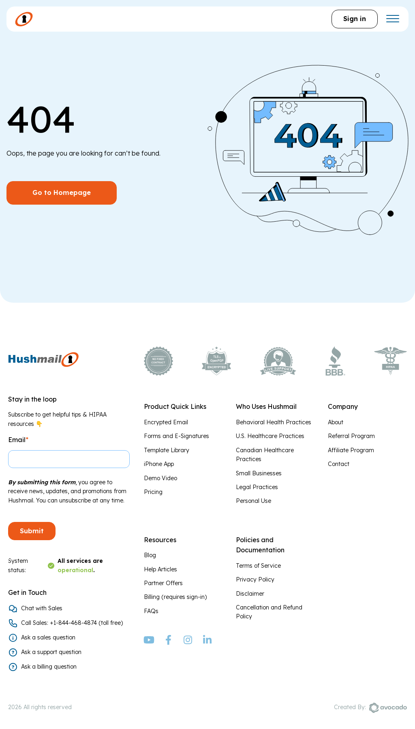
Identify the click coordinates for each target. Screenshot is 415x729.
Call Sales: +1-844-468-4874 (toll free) (72, 622)
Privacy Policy (255, 579)
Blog (150, 555)
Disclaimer (250, 593)
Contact (338, 464)
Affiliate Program (351, 450)
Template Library (166, 450)
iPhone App (159, 464)
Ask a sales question (48, 637)
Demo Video (160, 478)
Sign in (354, 19)
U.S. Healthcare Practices (270, 436)
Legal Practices (257, 487)
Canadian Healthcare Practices (265, 455)
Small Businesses (259, 473)
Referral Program (351, 436)
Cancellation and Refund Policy (269, 612)
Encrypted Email (166, 422)
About (335, 422)
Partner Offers (163, 583)
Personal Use (253, 501)
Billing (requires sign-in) (175, 597)
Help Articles (160, 569)
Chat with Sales (41, 608)
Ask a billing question (49, 666)
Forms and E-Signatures (176, 436)
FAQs (151, 611)
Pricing (153, 492)
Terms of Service (258, 565)
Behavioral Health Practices (273, 422)
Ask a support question (51, 652)
